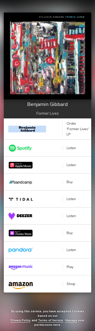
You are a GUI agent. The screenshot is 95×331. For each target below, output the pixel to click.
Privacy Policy (20, 320)
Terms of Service (50, 320)
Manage (71, 320)
